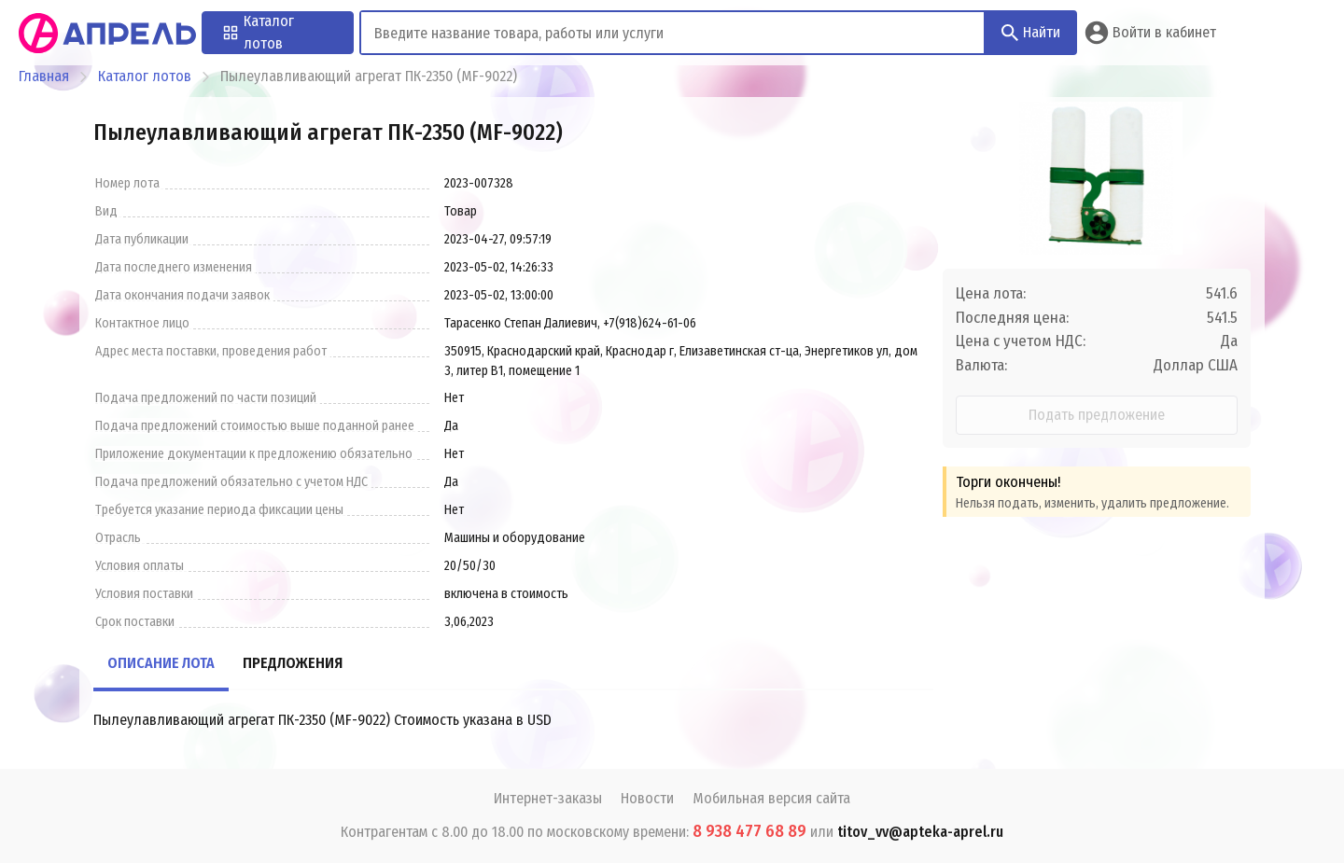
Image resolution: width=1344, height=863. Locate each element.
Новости (647, 798)
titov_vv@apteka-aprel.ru (920, 832)
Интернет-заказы (548, 798)
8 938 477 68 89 (749, 831)
